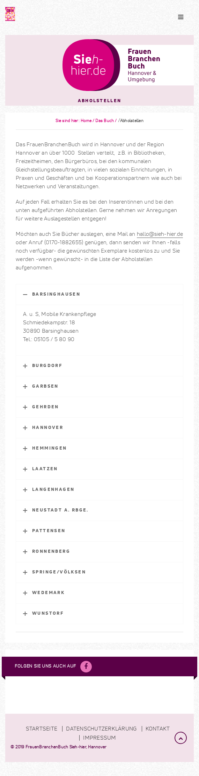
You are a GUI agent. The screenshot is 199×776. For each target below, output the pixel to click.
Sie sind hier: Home (73, 121)
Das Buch (104, 121)
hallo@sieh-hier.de (160, 234)
